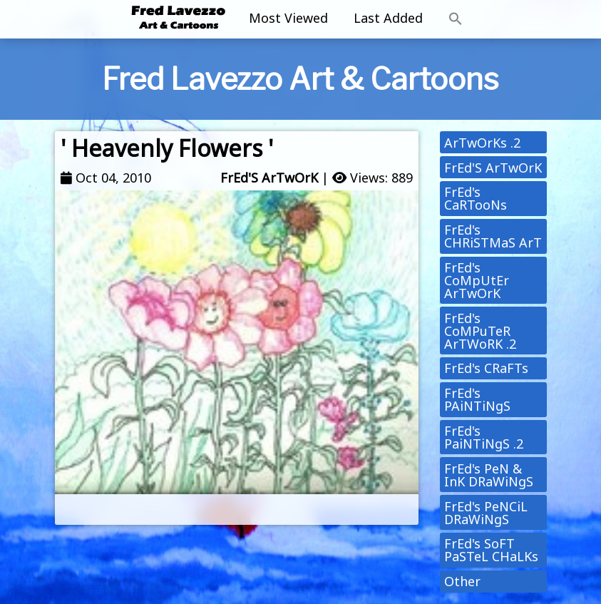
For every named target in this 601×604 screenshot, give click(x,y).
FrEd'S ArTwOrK (269, 177)
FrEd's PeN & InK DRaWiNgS (488, 475)
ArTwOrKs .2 (482, 142)
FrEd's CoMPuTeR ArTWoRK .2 (480, 330)
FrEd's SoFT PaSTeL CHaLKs (491, 550)
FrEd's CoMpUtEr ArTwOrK (476, 280)
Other (462, 581)
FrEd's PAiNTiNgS (477, 399)
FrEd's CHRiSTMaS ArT (493, 236)
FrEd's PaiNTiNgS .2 (483, 437)
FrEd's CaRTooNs (475, 198)
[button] (456, 19)
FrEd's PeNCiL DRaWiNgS (486, 513)
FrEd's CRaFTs (486, 368)
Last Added (388, 17)
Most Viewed (288, 17)
